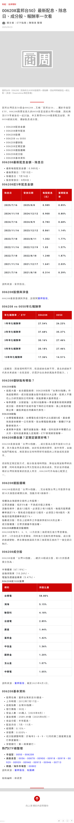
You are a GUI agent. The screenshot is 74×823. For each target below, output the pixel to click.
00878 (31, 758)
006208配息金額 (15, 127)
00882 (32, 766)
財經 (4, 4)
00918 (51, 758)
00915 (37, 762)
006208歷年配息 (15, 131)
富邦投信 (43, 298)
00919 (61, 758)
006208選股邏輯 (15, 150)
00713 (57, 762)
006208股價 (13, 134)
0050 (19, 754)
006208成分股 (14, 154)
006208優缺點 (14, 142)
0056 (22, 758)
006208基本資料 (15, 158)
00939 (17, 762)
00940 (27, 762)
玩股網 (31, 770)
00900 (41, 758)
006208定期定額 (15, 146)
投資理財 (12, 4)
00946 (47, 762)
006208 (29, 754)
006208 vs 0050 (16, 138)
